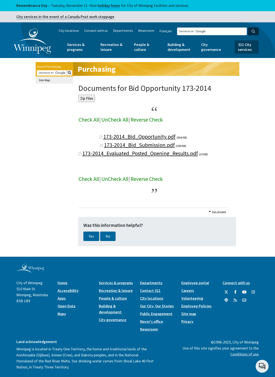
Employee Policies (196, 306)
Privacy (187, 321)
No (107, 236)
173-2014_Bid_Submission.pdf (139, 145)
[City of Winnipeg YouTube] (244, 292)
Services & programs (76, 47)
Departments (123, 30)
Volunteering (192, 298)
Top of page (219, 211)
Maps (62, 313)
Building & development (179, 47)
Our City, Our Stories (157, 306)
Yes (91, 236)
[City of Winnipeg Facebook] (235, 292)
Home (62, 282)
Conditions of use (244, 354)
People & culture (141, 47)
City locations (69, 30)
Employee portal (195, 282)
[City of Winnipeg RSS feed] (235, 300)
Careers (187, 290)
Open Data (66, 306)
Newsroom (146, 30)
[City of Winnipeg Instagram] (253, 292)
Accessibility (68, 290)
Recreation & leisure (111, 47)
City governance (211, 47)
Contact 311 (150, 290)
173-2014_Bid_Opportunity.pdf (139, 136)
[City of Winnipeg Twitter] (226, 292)
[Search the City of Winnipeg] (212, 31)
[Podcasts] (226, 300)
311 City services (245, 47)
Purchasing (97, 69)
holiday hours (109, 5)
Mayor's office (151, 321)
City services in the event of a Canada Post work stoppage (65, 16)
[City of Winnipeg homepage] (30, 271)
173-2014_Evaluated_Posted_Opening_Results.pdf (140, 153)
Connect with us (96, 30)
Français (165, 31)
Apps (62, 298)
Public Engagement (156, 313)
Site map (188, 313)
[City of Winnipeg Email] (244, 300)
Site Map (44, 80)
